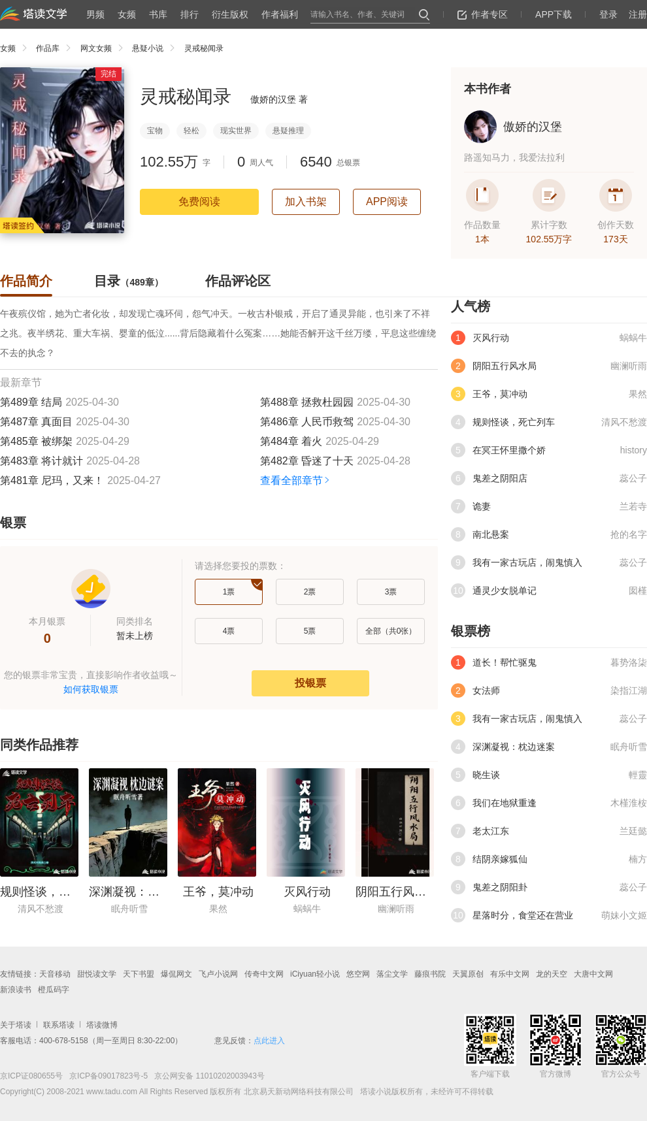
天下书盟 (138, 974)
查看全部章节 (295, 480)
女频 (127, 14)
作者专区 (482, 14)
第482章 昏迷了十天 (307, 460)
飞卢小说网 (218, 974)
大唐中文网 (593, 974)
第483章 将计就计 (41, 460)
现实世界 (236, 130)
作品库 (56, 48)
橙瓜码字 (53, 989)
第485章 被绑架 (36, 441)
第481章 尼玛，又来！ (52, 480)
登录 (608, 14)
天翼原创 (468, 974)
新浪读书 (15, 989)
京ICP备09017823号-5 (107, 1075)
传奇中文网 (264, 974)
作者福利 (279, 14)
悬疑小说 (156, 48)
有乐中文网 (509, 974)
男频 (95, 14)
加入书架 (306, 201)
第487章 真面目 (36, 421)
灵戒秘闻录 (204, 48)
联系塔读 (59, 1025)
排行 (189, 14)
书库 (158, 14)
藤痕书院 (430, 974)
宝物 (155, 130)
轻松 (191, 130)
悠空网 (358, 974)
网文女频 (104, 48)
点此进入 (269, 1040)
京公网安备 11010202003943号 (206, 1075)
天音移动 (55, 974)
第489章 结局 (31, 402)
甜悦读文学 (96, 974)
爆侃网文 (176, 974)
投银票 (310, 683)
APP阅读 (387, 201)
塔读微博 (102, 1025)
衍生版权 (230, 14)
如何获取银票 (90, 689)
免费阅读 (199, 201)
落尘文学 (392, 974)
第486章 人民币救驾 (307, 421)
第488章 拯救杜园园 (307, 402)
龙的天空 (551, 974)
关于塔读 (15, 1025)
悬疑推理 (288, 130)
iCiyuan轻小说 (315, 974)
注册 (638, 14)
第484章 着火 (291, 441)
